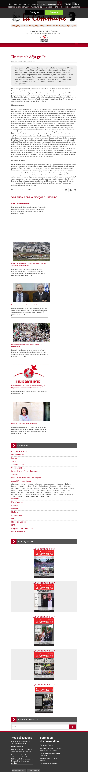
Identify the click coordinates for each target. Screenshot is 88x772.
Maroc (13, 385)
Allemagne (38, 377)
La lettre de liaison (37, 673)
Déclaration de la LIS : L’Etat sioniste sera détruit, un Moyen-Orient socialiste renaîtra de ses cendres (26, 315)
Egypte (36, 381)
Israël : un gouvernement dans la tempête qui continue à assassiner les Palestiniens (60, 227)
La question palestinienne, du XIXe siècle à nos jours (20, 635)
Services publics (18, 360)
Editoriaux (15, 673)
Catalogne (53, 379)
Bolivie (29, 379)
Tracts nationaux (17, 677)
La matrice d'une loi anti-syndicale (22, 722)
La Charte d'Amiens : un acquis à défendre (24, 719)
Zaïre (48, 389)
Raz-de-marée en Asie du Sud (34, 387)
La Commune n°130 (44, 441)
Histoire (14, 404)
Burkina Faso (43, 379)
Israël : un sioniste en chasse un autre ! (24, 269)
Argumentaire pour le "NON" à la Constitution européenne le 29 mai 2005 (25, 749)
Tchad (61, 387)
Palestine (47, 385)
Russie (48, 387)
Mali (68, 383)
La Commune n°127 (44, 543)
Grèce (13, 383)
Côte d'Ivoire (15, 381)
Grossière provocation (18, 745)
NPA (13, 418)
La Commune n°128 (44, 509)
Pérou (62, 385)
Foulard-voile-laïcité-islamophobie (26, 364)
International (16, 408)
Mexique (20, 385)
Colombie (67, 379)
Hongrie (26, 383)
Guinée (20, 383)
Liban (63, 383)
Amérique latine (49, 377)
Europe (14, 398)
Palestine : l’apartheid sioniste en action (58, 313)
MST (13, 411)
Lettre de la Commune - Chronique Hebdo (25, 670)
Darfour (29, 381)
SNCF (13, 354)
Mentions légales (61, 766)
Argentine (60, 377)
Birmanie (21, 379)
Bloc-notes (28, 677)
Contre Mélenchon (17, 639)
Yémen (42, 389)
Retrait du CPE (16, 754)
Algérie (31, 377)
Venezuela (34, 389)
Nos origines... (16, 725)
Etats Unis (63, 381)
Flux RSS (48, 766)
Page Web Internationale (22, 421)
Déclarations (25, 673)
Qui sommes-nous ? (18, 663)
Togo (13, 389)
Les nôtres (15, 667)
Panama (55, 385)
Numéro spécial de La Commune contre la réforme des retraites (21, 644)
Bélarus (13, 379)
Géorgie (71, 381)
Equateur (44, 381)
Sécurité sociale (18, 357)
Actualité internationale (21, 374)
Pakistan (39, 385)
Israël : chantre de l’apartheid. (20, 203)
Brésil (35, 379)
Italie (43, 383)
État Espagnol (53, 381)
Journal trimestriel (33, 663)
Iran (38, 383)
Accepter (54, 12)
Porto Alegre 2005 (17, 387)
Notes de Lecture (18, 414)
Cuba (23, 381)
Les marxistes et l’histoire (48, 656)
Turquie (19, 389)
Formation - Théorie (46, 638)
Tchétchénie (69, 387)
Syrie (54, 387)
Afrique (24, 377)
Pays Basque (17, 395)
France (14, 350)
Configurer (35, 12)
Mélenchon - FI (17, 347)
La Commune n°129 (44, 475)
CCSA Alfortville (18, 424)
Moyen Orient (30, 385)
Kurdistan (56, 383)
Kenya (49, 383)
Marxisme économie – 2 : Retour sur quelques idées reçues (50, 642)
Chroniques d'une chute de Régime (26, 370)
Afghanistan (15, 377)
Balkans (68, 377)
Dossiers (15, 401)
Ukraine (26, 389)
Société (14, 367)
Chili (60, 379)
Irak (33, 383)
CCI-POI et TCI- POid (20, 344)
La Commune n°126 (44, 577)
